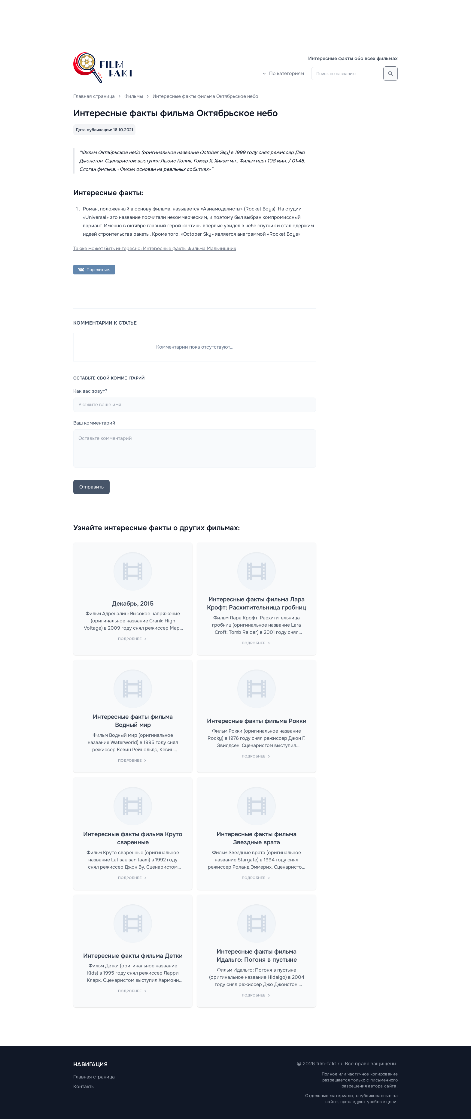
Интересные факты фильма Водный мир (133, 721)
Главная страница (94, 96)
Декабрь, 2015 (132, 603)
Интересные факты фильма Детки (133, 956)
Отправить (91, 487)
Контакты (84, 1086)
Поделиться (94, 270)
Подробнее (132, 639)
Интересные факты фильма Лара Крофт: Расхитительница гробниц (256, 604)
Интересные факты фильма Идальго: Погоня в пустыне (257, 956)
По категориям (283, 73)
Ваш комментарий (94, 423)
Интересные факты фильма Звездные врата (256, 838)
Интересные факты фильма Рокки (256, 721)
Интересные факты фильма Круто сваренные (132, 838)
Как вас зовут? (90, 391)
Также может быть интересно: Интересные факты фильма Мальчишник (154, 248)
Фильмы (133, 96)
